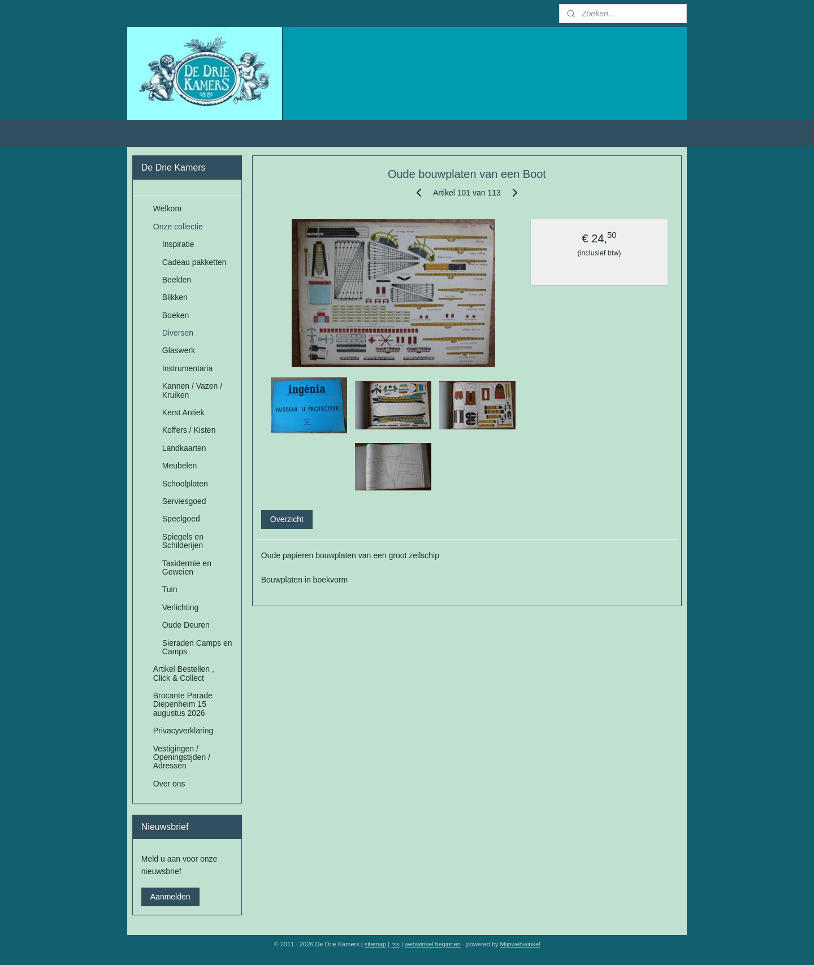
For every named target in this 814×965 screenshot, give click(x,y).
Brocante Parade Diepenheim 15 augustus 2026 (183, 704)
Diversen (177, 332)
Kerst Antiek (183, 412)
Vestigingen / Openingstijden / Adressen (181, 757)
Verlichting (180, 607)
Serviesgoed (184, 501)
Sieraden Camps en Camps (197, 647)
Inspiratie (178, 244)
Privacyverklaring (183, 730)
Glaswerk (178, 350)
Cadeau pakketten (194, 262)
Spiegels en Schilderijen (183, 541)
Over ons (169, 783)
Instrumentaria (187, 368)
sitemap (376, 944)
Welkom (167, 208)
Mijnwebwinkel (520, 944)
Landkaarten (184, 448)
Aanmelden (170, 896)
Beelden (176, 279)
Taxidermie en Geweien (186, 567)
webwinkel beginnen (433, 944)
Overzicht (287, 519)
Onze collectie (178, 226)
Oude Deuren (186, 624)
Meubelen (179, 465)
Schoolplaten (185, 483)
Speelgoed (181, 518)
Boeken (175, 315)
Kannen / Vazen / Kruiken (192, 390)
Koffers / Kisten (189, 429)
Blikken (175, 297)
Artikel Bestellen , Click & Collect (183, 673)
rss (395, 944)
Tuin (169, 589)
